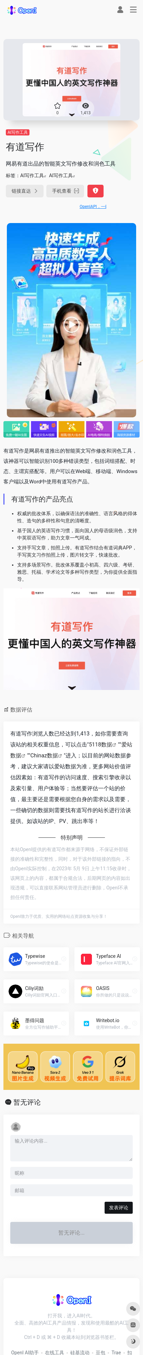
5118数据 (100, 744)
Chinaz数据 (44, 755)
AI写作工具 (18, 132)
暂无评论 (27, 1102)
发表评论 (118, 1207)
